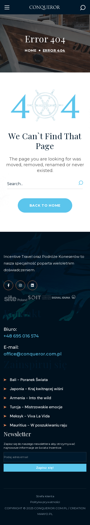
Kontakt (22, 313)
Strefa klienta (45, 496)
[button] (82, 7)
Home (30, 50)
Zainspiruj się (35, 364)
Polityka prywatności (45, 502)
